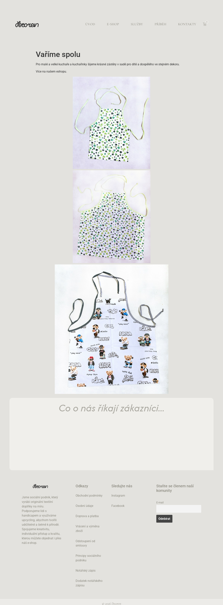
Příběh (160, 24)
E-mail (160, 502)
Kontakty (187, 24)
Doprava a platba (87, 516)
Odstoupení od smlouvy (85, 543)
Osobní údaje (84, 506)
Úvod (90, 24)
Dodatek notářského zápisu (89, 583)
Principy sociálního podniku (88, 558)
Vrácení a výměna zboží (87, 529)
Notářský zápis (85, 571)
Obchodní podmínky (89, 495)
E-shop (113, 24)
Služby (137, 24)
